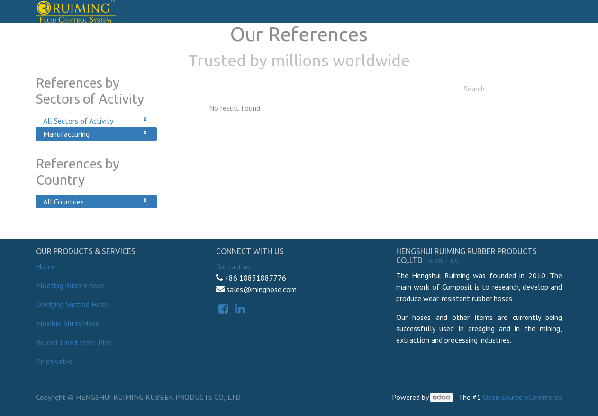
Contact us (233, 266)
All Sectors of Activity (96, 120)
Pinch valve (54, 361)
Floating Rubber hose (70, 285)
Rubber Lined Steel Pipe (74, 342)
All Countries (96, 201)
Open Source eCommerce (522, 397)
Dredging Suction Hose (72, 304)
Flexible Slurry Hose (68, 323)
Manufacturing (96, 133)
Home (45, 266)
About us (443, 260)
